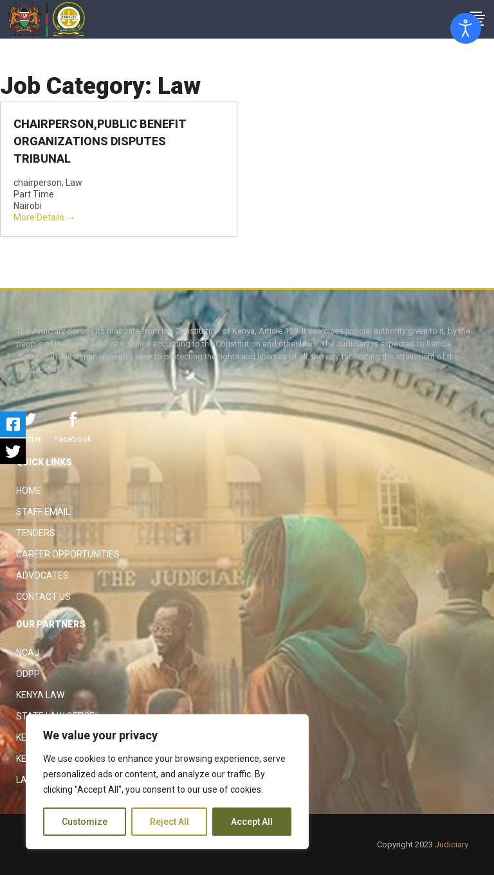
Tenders (35, 533)
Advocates (42, 575)
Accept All (252, 821)
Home (28, 490)
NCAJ (27, 652)
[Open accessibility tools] (465, 28)
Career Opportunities (68, 554)
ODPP (28, 674)
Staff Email (43, 512)
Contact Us (43, 596)
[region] (167, 781)
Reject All (169, 821)
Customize (84, 821)
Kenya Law (40, 695)
